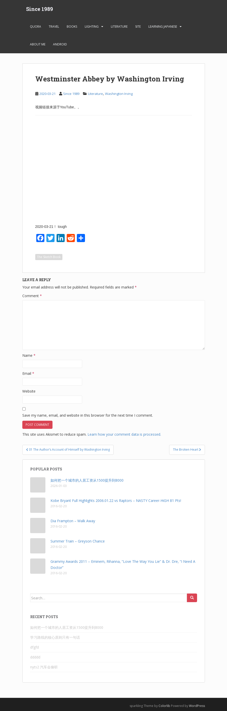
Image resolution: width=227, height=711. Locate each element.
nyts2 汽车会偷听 (44, 667)
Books (72, 26)
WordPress (197, 706)
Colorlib (164, 706)
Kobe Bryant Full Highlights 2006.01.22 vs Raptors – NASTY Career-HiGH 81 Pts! (115, 500)
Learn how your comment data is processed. (124, 434)
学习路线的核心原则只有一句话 (55, 637)
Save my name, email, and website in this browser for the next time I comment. (87, 415)
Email (28, 373)
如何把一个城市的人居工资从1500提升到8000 (87, 480)
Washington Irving (119, 93)
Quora (35, 26)
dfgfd (34, 647)
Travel (54, 26)
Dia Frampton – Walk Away (72, 520)
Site (138, 26)
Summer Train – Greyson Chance (77, 541)
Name (29, 355)
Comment (32, 295)
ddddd (35, 657)
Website (29, 391)
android (60, 44)
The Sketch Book (49, 257)
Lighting (92, 26)
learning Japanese (162, 26)
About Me (37, 44)
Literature (119, 26)
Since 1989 (39, 9)
